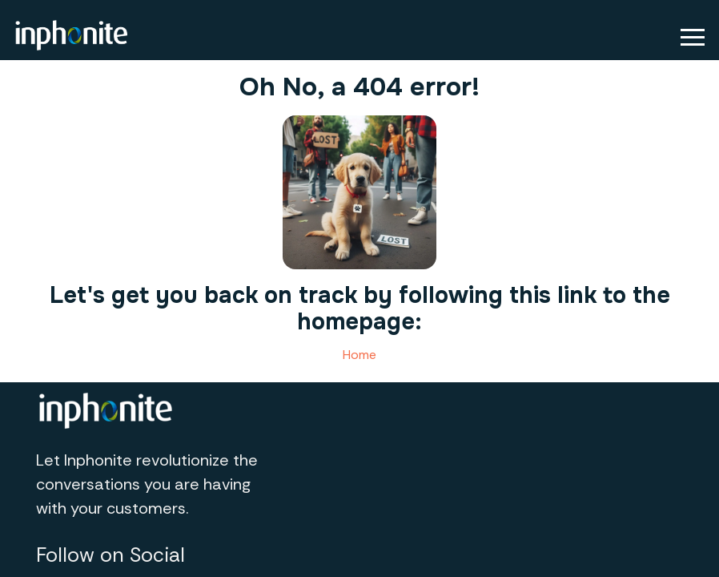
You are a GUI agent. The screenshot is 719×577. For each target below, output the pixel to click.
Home (359, 354)
